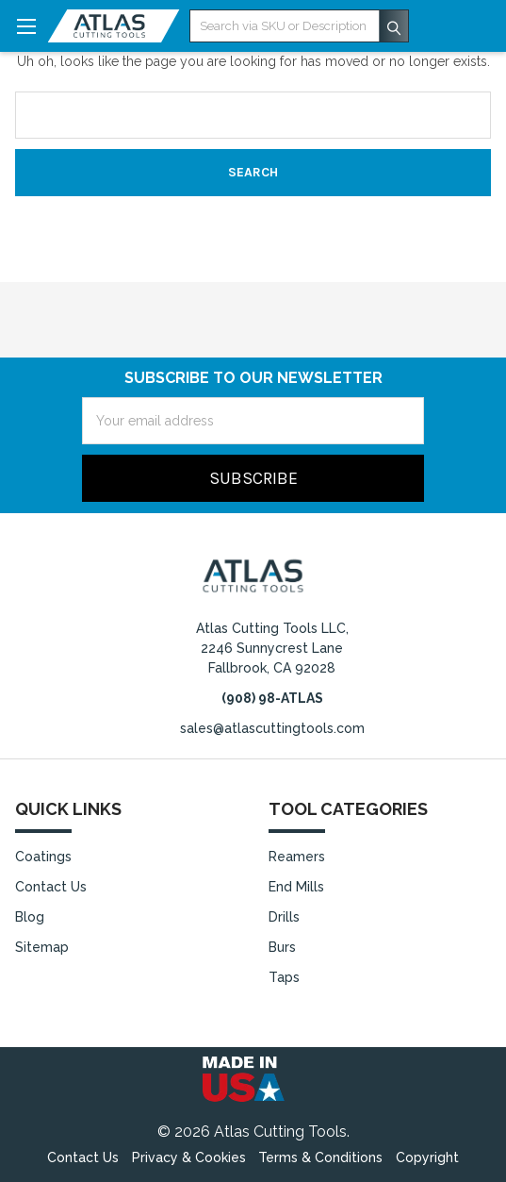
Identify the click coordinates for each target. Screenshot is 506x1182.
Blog (29, 916)
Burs (282, 947)
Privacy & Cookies (189, 1157)
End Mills (296, 886)
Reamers (297, 856)
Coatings (43, 856)
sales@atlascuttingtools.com (272, 728)
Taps (284, 977)
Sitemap (42, 947)
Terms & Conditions (320, 1157)
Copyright (427, 1157)
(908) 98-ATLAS (272, 698)
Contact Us (51, 886)
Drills (284, 916)
